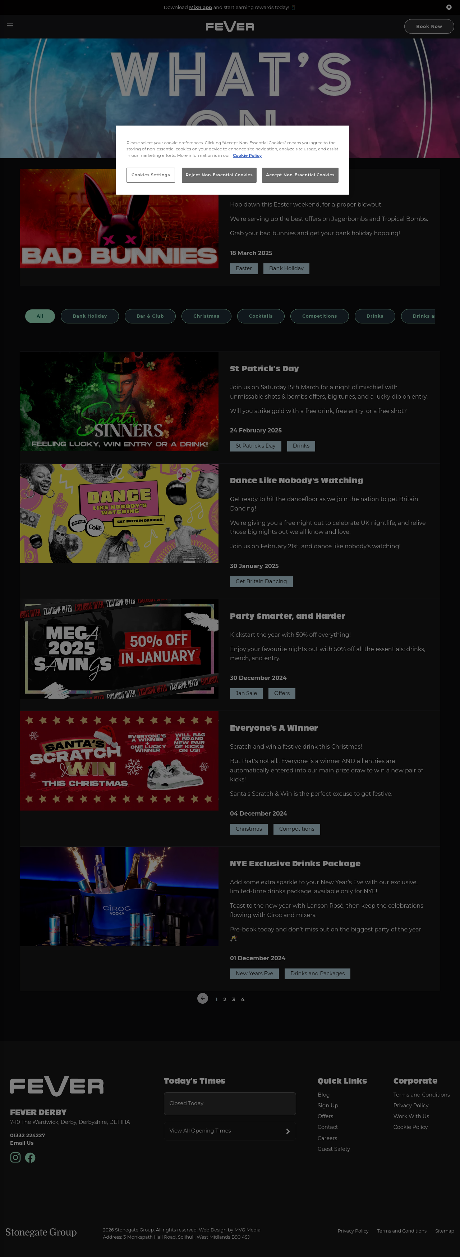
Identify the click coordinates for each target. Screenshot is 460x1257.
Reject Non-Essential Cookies (219, 174)
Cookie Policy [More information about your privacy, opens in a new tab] (247, 155)
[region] (232, 160)
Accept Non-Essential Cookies (300, 174)
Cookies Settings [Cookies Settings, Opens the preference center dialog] (151, 174)
